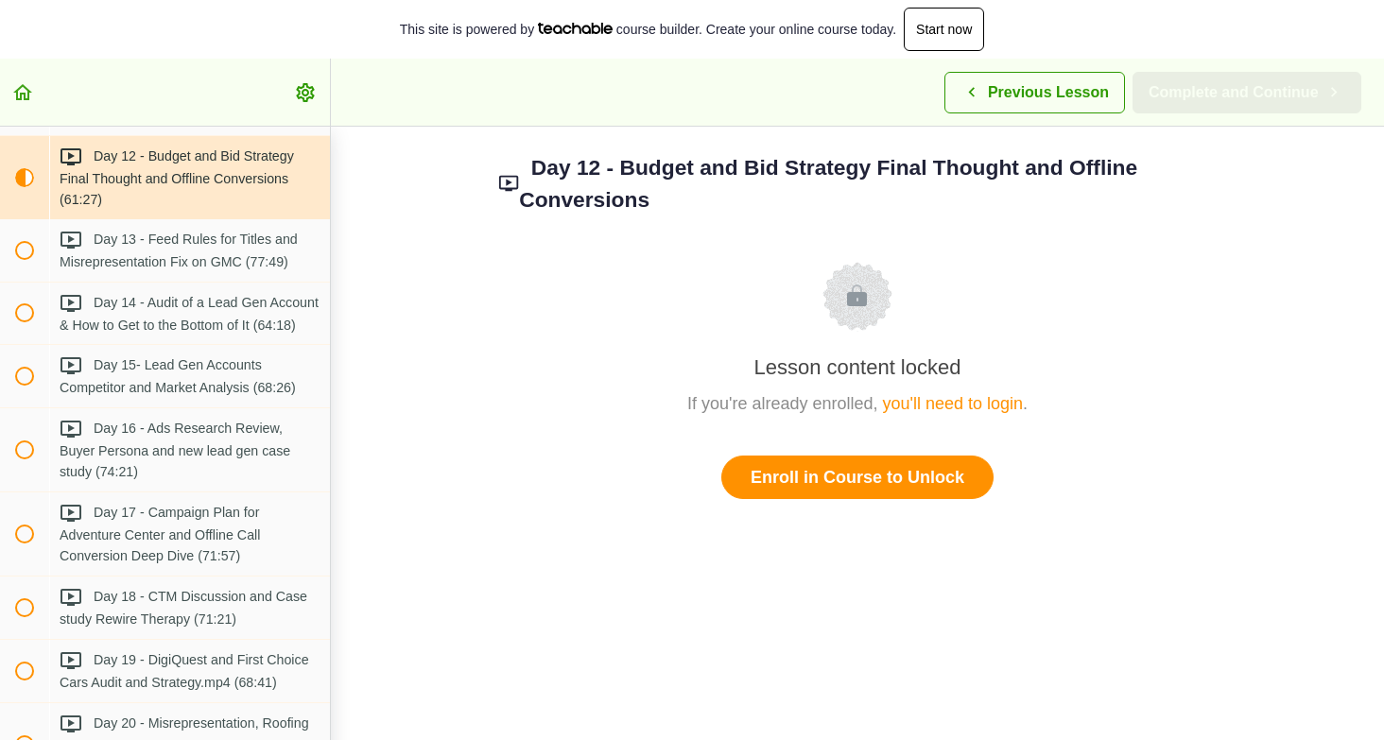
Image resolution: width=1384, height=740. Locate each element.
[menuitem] (306, 92)
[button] (23, 92)
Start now (944, 29)
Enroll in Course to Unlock (857, 477)
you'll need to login (953, 403)
